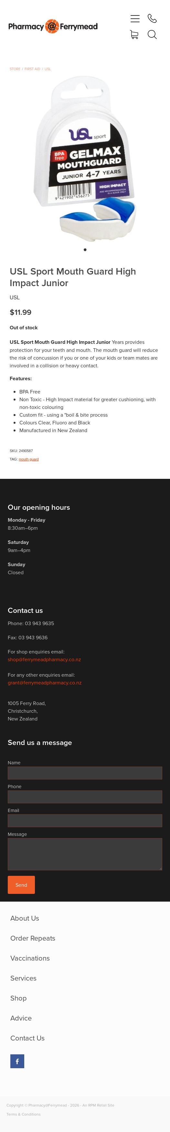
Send (21, 884)
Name (14, 762)
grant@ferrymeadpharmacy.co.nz (45, 682)
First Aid (32, 69)
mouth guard (29, 459)
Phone (14, 786)
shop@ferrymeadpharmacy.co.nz (44, 659)
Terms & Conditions (23, 1114)
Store (15, 69)
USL (48, 69)
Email (13, 810)
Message (17, 834)
